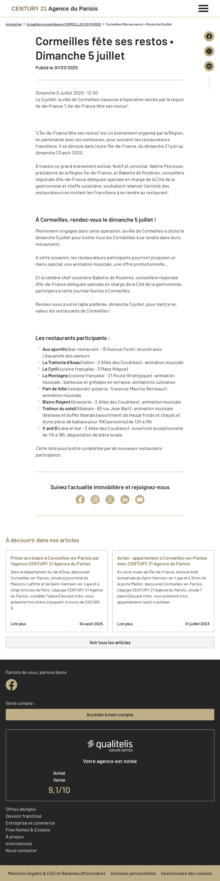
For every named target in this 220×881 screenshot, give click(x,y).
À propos (15, 836)
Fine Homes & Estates (28, 829)
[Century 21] (54, 8)
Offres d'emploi (21, 809)
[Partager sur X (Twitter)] (209, 51)
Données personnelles (133, 873)
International (19, 843)
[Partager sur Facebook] (209, 36)
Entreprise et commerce (30, 822)
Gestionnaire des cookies (186, 873)
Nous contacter (21, 850)
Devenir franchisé (24, 816)
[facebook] (11, 685)
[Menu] (204, 7)
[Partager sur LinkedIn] (209, 66)
